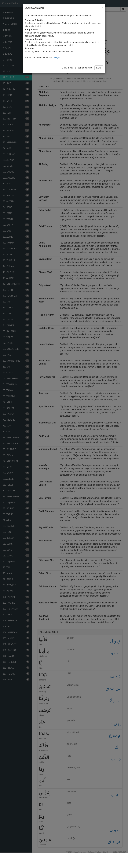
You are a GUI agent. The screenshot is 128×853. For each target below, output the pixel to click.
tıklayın (56, 57)
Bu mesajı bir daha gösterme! (77, 68)
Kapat (98, 68)
